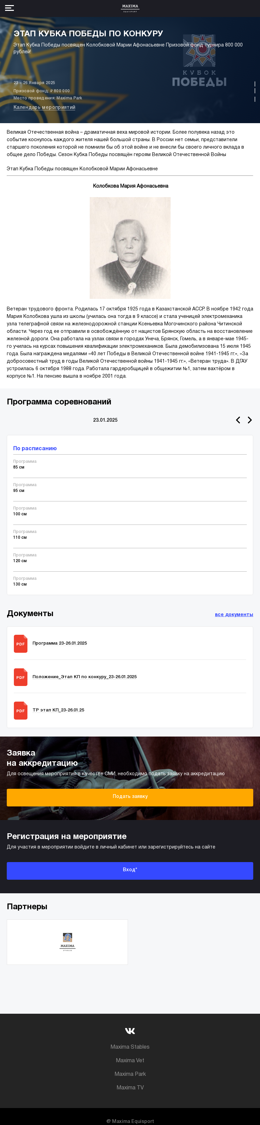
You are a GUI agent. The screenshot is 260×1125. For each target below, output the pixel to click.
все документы (234, 615)
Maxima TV (130, 1088)
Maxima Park (130, 1074)
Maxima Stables (130, 1047)
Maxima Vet (130, 1061)
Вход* (130, 870)
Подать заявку (130, 797)
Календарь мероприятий (44, 108)
